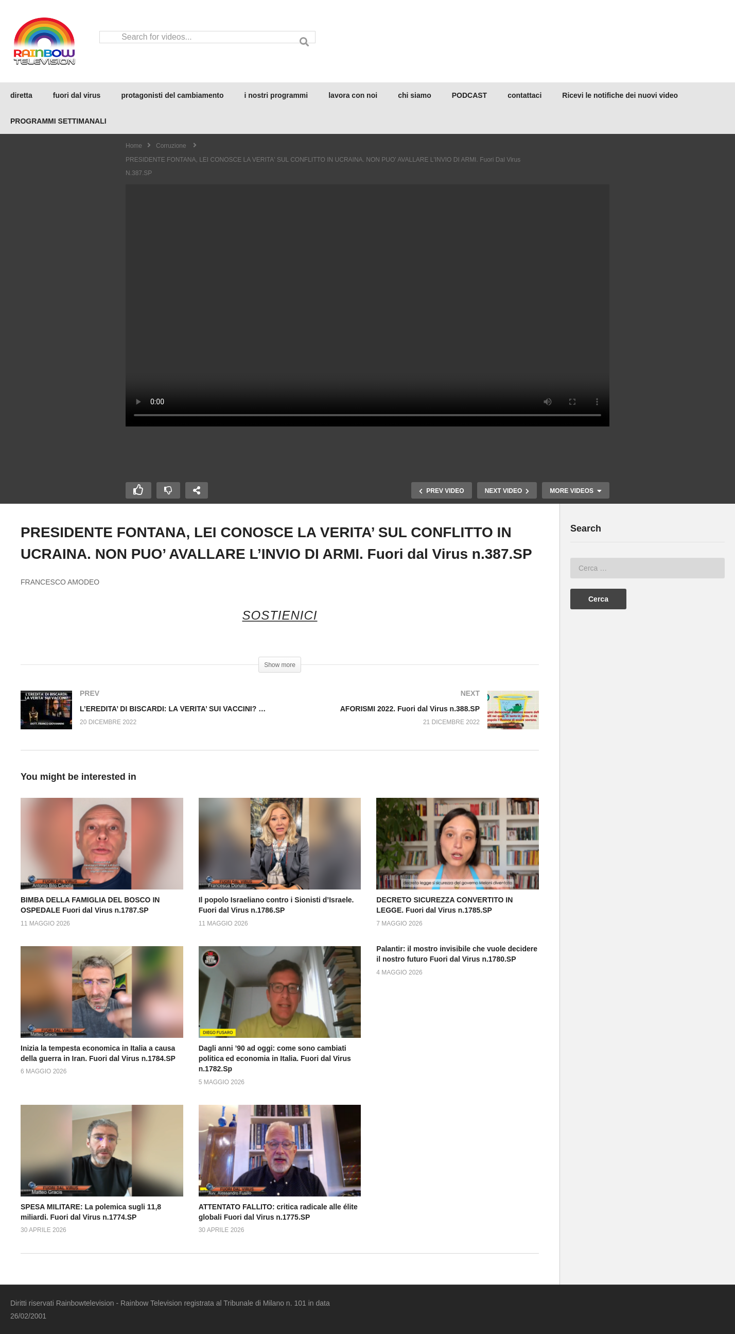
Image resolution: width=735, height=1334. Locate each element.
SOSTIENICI (279, 615)
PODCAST (469, 95)
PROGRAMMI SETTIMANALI (58, 121)
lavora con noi (352, 95)
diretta (21, 95)
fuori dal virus (77, 95)
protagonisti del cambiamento (172, 95)
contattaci (524, 95)
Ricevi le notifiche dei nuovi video (620, 95)
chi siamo (414, 95)
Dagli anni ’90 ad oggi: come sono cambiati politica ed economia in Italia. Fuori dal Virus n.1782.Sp (275, 1058)
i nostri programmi (276, 95)
